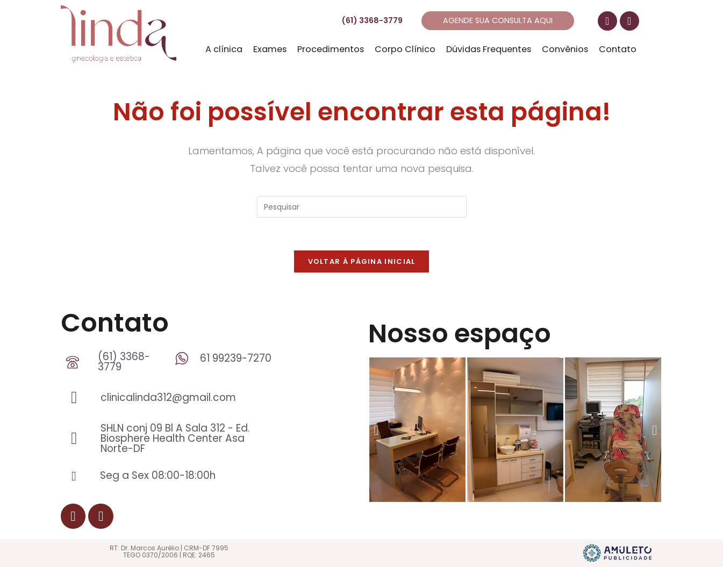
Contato (617, 49)
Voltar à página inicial (362, 261)
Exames (270, 49)
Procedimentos (330, 49)
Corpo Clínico (405, 49)
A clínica (223, 49)
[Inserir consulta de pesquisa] (362, 207)
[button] (376, 429)
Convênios (565, 49)
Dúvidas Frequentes (488, 49)
